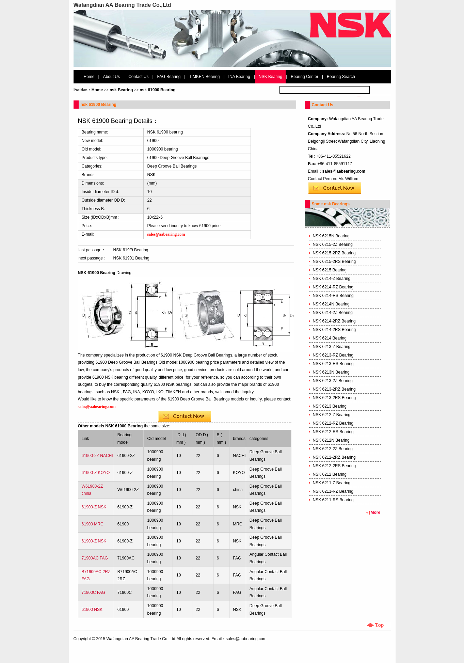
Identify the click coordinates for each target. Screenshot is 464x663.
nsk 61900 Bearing (157, 90)
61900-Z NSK (94, 507)
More (376, 512)
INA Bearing (239, 76)
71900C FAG (93, 592)
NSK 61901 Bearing (131, 258)
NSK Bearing (270, 76)
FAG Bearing (169, 76)
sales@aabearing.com (343, 171)
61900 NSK (92, 609)
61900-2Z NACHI (97, 455)
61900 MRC (92, 524)
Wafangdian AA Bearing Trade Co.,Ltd (140, 638)
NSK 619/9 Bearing (130, 250)
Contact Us (138, 76)
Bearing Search (341, 76)
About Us (111, 76)
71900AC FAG (95, 558)
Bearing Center (304, 76)
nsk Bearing (121, 90)
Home (89, 76)
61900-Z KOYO (96, 472)
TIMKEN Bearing (204, 76)
